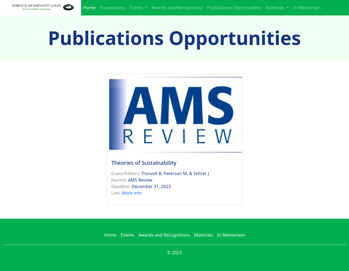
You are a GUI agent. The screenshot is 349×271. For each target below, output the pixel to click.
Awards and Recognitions (177, 8)
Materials (203, 235)
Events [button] (136, 8)
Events (127, 235)
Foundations (112, 8)
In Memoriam (307, 8)
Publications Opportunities (234, 8)
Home (89, 8)
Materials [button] (276, 8)
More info (132, 193)
